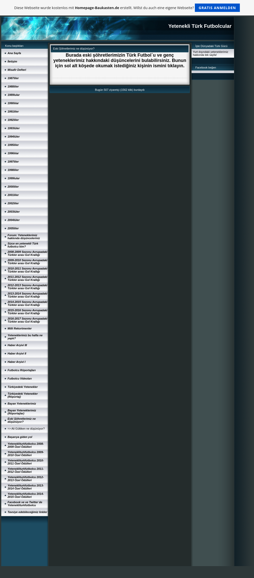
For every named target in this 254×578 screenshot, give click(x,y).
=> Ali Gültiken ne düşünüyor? (26, 428)
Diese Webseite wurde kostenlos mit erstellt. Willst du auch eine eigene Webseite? (127, 8)
